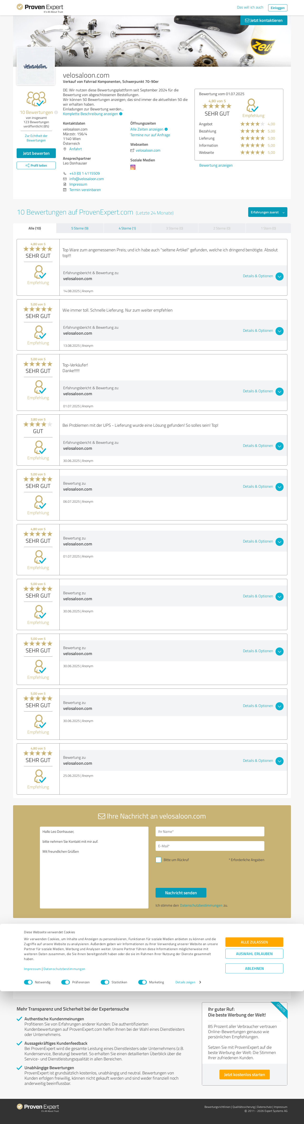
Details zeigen (185, 1115)
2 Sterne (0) (221, 228)
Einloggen (278, 7)
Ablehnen (254, 1101)
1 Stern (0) (268, 228)
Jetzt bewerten (36, 153)
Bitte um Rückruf (176, 859)
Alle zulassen (254, 1075)
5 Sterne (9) (79, 228)
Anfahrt (75, 148)
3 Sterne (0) (174, 228)
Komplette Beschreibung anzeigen (92, 113)
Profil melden (200, 930)
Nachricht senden (181, 893)
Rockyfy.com (34, 964)
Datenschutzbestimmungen (64, 1102)
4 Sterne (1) (127, 228)
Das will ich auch (250, 7)
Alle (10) (34, 228)
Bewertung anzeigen (197, 165)
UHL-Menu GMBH (224, 964)
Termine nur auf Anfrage (150, 134)
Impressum (32, 1102)
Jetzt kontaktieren (264, 20)
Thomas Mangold (131, 964)
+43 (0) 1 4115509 (84, 173)
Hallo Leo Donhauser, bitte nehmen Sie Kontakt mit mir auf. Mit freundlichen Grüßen (94, 868)
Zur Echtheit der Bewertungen (36, 137)
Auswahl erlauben (254, 1086)
